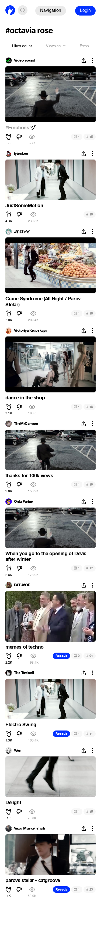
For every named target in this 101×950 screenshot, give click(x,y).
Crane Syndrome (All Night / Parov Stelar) (43, 302)
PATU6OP (22, 585)
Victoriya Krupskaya (30, 330)
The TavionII (24, 673)
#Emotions (17, 127)
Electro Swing (20, 724)
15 (89, 136)
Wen (17, 750)
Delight (13, 802)
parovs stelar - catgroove (32, 880)
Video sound (24, 60)
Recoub (61, 656)
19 (89, 484)
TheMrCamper (26, 424)
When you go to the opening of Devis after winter (45, 556)
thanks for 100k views (29, 475)
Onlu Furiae (23, 502)
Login (85, 10)
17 (89, 568)
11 (89, 733)
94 (89, 655)
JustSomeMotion (24, 205)
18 (89, 313)
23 (89, 889)
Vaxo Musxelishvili (29, 828)
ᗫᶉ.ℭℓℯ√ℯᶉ (22, 231)
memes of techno (24, 647)
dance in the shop (25, 398)
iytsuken (21, 154)
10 (89, 214)
